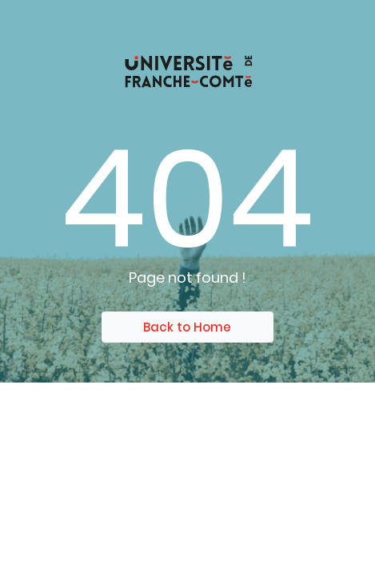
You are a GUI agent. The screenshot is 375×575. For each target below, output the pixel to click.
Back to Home (187, 327)
